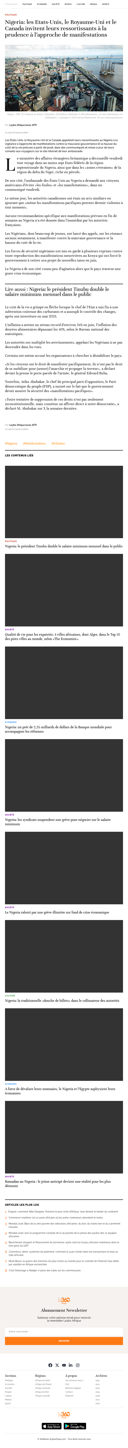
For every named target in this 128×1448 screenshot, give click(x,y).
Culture (81, 4)
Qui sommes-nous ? (74, 1380)
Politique (27, 4)
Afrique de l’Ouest (43, 1384)
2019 (98, 1392)
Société (56, 4)
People (68, 4)
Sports (105, 4)
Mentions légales (73, 1388)
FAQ (67, 1384)
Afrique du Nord (42, 1380)
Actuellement (11, 4)
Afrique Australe (42, 1396)
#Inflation (58, 443)
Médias (93, 4)
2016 (98, 1403)
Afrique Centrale (42, 1388)
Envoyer (64, 1341)
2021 (98, 1384)
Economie (42, 4)
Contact (69, 1392)
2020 (98, 1388)
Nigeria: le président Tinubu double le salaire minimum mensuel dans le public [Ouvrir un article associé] (57, 291)
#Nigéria (11, 443)
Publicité (69, 1396)
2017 (98, 1400)
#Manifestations (34, 443)
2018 (98, 1396)
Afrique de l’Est (42, 1392)
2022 (98, 1380)
